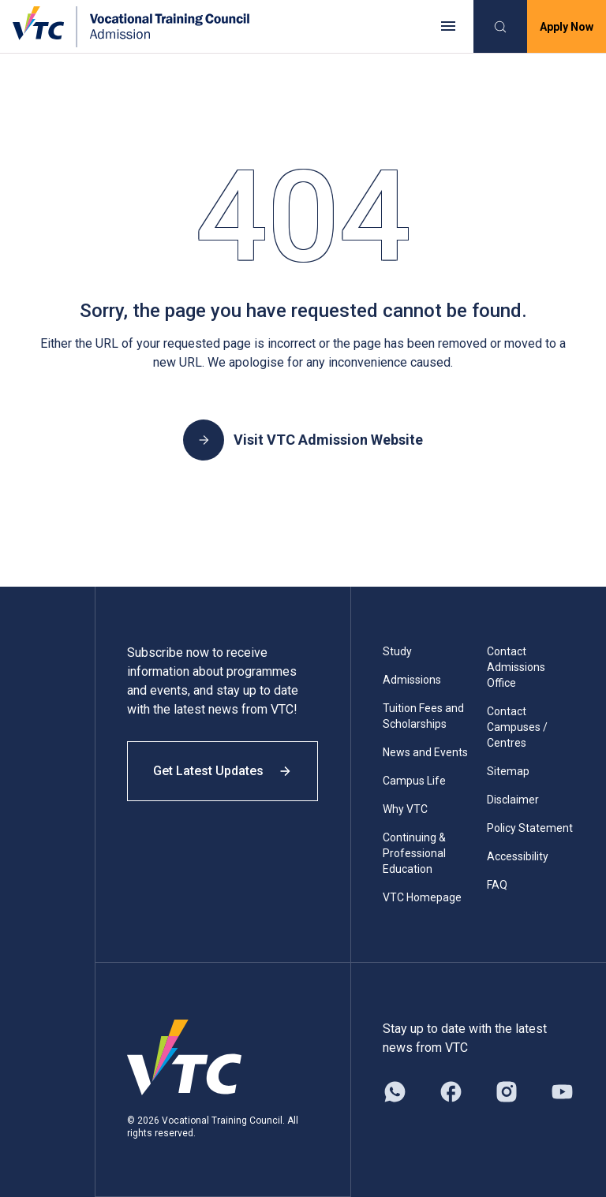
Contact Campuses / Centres (517, 727)
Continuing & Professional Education (414, 853)
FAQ (497, 884)
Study (397, 651)
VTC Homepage (422, 897)
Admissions (412, 679)
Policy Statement (530, 828)
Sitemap (508, 771)
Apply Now (566, 27)
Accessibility (517, 856)
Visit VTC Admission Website (303, 440)
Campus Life (414, 780)
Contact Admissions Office (516, 667)
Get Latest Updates (222, 770)
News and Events (425, 752)
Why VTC (405, 809)
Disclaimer (513, 799)
